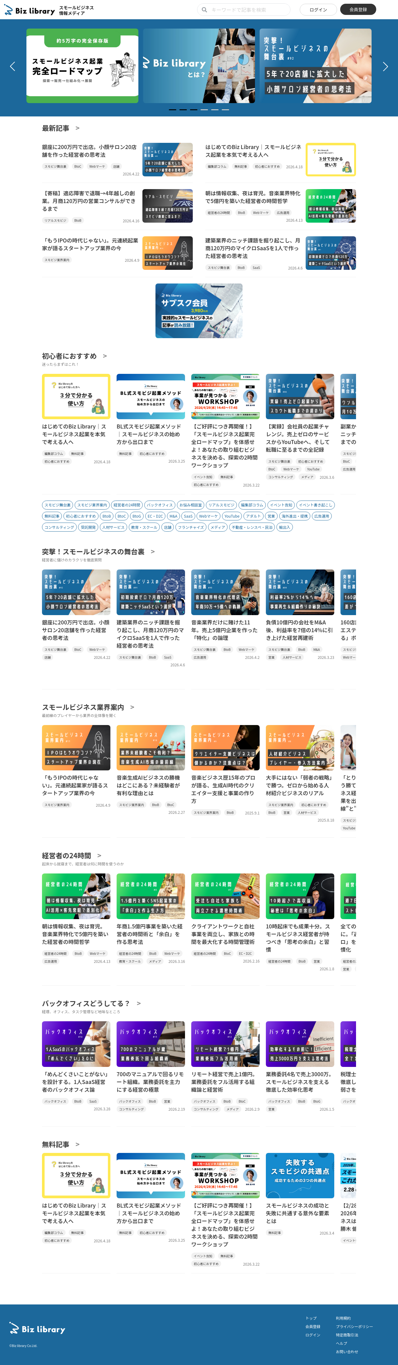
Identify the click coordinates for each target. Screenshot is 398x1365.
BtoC (122, 516)
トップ (311, 1318)
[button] (12, 66)
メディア (218, 527)
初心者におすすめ (69, 356)
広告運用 (321, 516)
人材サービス (113, 527)
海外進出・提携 (295, 516)
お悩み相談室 (190, 504)
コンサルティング (59, 527)
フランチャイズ (191, 527)
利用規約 (343, 1318)
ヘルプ (341, 1343)
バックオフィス (160, 504)
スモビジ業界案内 (92, 504)
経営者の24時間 (127, 504)
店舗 (167, 527)
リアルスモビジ (221, 504)
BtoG (136, 516)
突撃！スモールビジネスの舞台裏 (93, 551)
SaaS (188, 516)
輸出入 (284, 527)
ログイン (318, 10)
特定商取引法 (347, 1334)
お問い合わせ (347, 1351)
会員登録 (358, 9)
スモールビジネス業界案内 (83, 707)
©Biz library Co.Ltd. (23, 1345)
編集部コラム (252, 504)
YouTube (231, 516)
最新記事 (55, 128)
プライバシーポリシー (354, 1326)
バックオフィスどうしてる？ (86, 1003)
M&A (173, 516)
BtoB (107, 516)
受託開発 (88, 527)
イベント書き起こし (315, 504)
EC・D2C (155, 516)
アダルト (253, 516)
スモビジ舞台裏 (57, 504)
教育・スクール (144, 527)
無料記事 (51, 516)
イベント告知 (281, 504)
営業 (271, 516)
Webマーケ (208, 516)
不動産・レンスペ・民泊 (252, 527)
